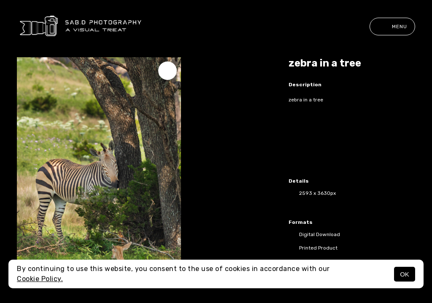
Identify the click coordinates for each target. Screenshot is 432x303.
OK (404, 274)
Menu (392, 26)
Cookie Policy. (40, 279)
